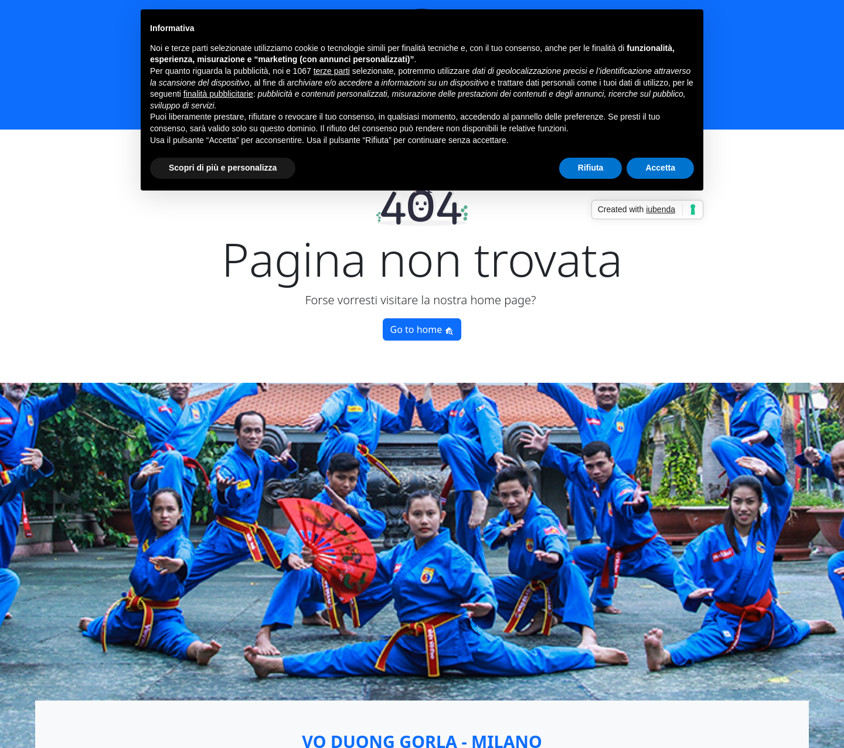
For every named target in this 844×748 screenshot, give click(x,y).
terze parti (332, 71)
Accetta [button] (660, 167)
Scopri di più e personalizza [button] (223, 167)
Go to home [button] (422, 329)
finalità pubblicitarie (218, 93)
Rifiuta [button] (591, 167)
